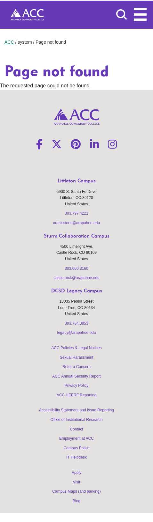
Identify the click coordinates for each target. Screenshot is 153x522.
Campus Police (77, 448)
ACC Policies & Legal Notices (76, 348)
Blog (76, 501)
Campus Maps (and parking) (76, 491)
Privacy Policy (77, 385)
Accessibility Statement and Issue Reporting (76, 410)
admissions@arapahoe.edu (76, 223)
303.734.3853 (76, 323)
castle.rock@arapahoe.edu (76, 278)
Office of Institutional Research (76, 419)
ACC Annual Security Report (76, 376)
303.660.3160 (76, 268)
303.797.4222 (76, 213)
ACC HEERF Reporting (77, 395)
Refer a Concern (76, 366)
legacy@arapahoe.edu (76, 332)
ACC (9, 42)
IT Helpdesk (76, 457)
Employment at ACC (76, 438)
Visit (76, 482)
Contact (76, 429)
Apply (76, 472)
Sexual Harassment (76, 357)
